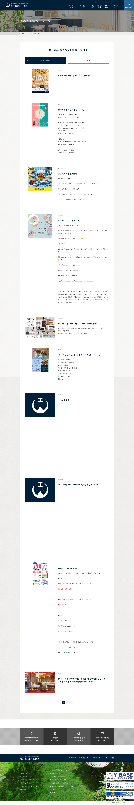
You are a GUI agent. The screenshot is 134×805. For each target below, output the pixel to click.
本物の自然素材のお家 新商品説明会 (74, 76)
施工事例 (23, 789)
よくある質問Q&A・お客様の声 (60, 783)
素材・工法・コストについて (29, 779)
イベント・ (114, 6)
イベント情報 (45, 60)
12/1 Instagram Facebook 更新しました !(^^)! (78, 485)
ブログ (88, 60)
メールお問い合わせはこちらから (68, 652)
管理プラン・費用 (56, 773)
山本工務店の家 (83, 6)
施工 (93, 6)
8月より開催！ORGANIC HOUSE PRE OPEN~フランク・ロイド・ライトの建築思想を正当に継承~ (82, 680)
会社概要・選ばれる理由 (58, 776)
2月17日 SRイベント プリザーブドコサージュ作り (80, 355)
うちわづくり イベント (68, 221)
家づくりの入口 (25, 773)
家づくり (72, 6)
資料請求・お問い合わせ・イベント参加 (62, 786)
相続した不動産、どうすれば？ (60, 770)
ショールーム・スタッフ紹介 (59, 779)
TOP (23, 33)
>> (71, 702)
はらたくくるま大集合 (67, 174)
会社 (106, 6)
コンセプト (24, 776)
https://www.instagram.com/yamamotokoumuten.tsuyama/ (75, 281)
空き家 (99, 6)
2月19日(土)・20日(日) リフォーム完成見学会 (77, 324)
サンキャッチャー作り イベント (72, 110)
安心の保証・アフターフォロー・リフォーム (33, 786)
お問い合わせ (129, 6)
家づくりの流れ (25, 783)
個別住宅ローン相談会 (67, 568)
